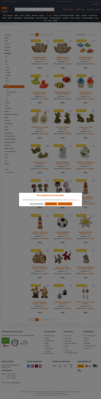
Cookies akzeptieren (51, 204)
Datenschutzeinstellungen (36, 204)
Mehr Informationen (74, 199)
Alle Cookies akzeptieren (65, 204)
